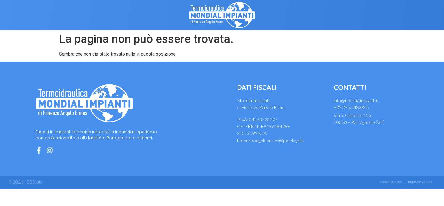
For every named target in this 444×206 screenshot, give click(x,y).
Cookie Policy (391, 182)
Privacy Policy (420, 182)
